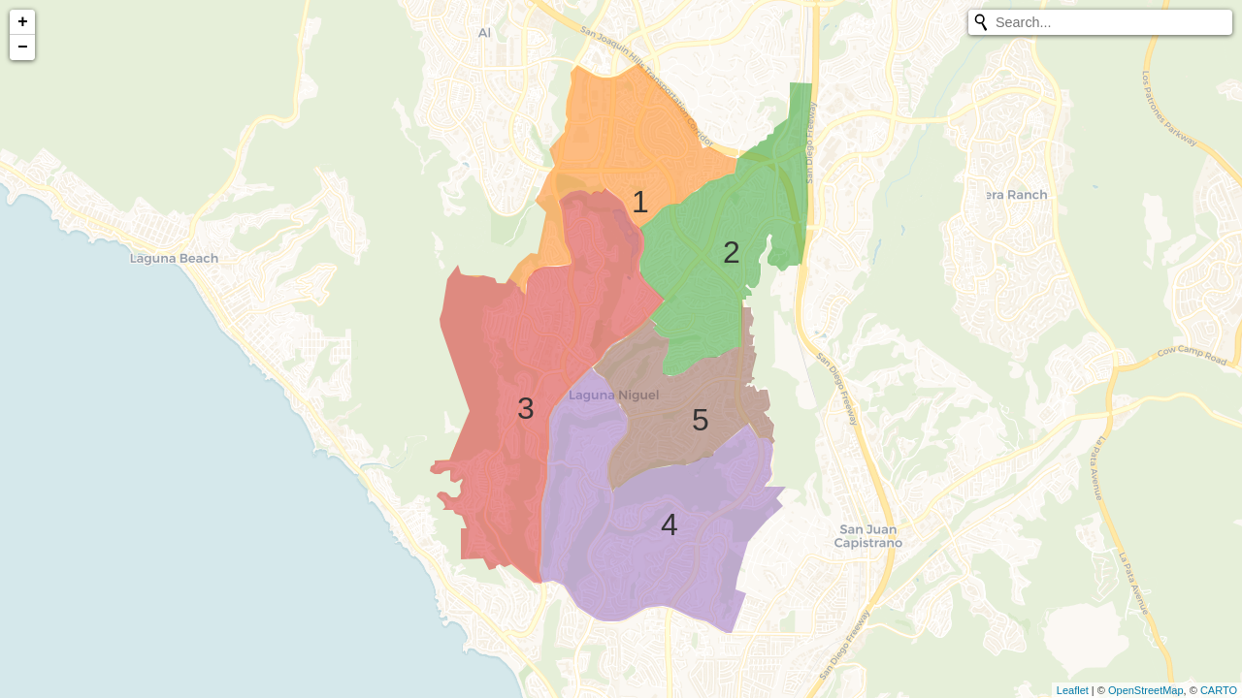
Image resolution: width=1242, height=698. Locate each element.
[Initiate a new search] (981, 22)
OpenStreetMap (1146, 690)
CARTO (1218, 690)
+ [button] (22, 22)
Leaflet (1073, 690)
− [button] (22, 47)
